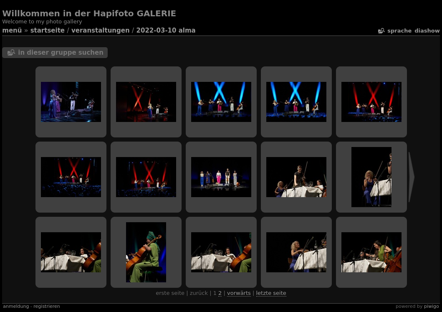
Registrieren (46, 306)
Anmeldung (16, 306)
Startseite (47, 30)
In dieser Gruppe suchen (61, 52)
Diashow (426, 31)
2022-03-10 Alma (166, 30)
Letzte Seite (271, 293)
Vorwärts (239, 293)
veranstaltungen (100, 30)
